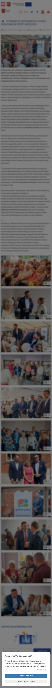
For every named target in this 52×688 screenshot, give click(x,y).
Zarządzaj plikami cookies (26, 681)
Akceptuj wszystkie (26, 676)
